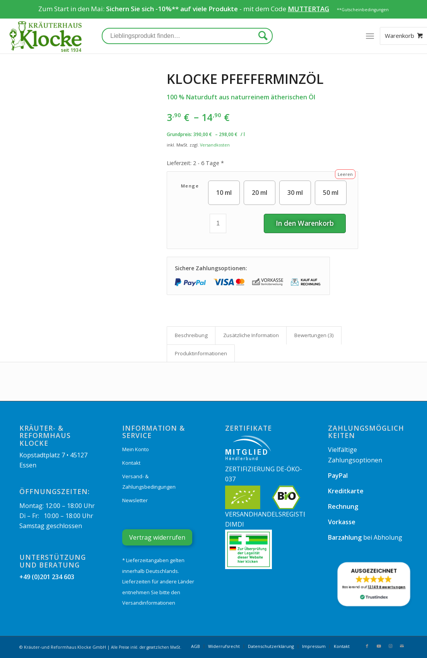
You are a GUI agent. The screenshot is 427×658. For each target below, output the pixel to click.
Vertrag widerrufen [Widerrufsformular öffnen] (157, 537)
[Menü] (370, 36)
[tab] (191, 335)
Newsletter (135, 500)
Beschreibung (191, 335)
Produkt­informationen (201, 353)
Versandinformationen (148, 602)
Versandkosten (215, 145)
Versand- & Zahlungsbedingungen (149, 481)
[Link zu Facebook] (367, 646)
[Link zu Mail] (402, 646)
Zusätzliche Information (251, 335)
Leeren (345, 174)
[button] (374, 584)
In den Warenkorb (305, 223)
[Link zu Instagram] (390, 646)
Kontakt (131, 462)
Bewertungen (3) (314, 335)
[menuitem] (195, 646)
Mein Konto (135, 449)
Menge (190, 186)
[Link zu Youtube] (378, 646)
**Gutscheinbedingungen (363, 9)
